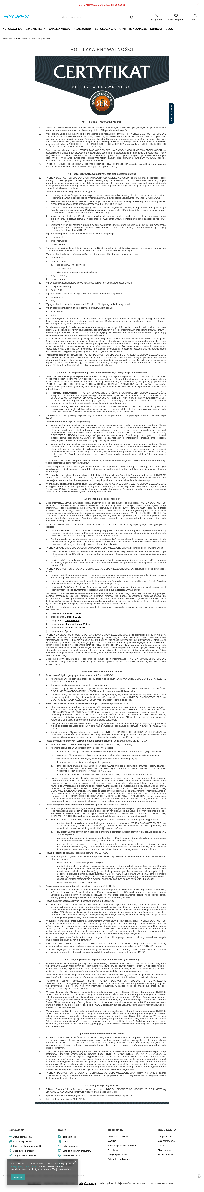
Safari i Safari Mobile (75, 627)
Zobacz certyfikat (171, 113)
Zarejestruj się (69, 1137)
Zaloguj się (156, 19)
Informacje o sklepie (118, 1136)
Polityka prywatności (118, 1154)
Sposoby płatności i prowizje (122, 1145)
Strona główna (21, 39)
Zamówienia (16, 1130)
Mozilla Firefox (72, 620)
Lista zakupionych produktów (77, 1151)
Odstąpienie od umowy (119, 1159)
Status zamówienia (22, 1137)
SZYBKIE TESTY (36, 28)
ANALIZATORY (83, 28)
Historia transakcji (71, 1155)
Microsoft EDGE (73, 617)
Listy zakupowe (176, 19)
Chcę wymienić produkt (24, 1155)
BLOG (169, 28)
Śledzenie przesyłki (22, 1141)
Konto (62, 1130)
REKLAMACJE (138, 28)
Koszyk (66, 1141)
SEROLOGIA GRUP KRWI (110, 28)
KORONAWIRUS (12, 28)
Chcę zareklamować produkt (27, 1146)
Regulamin (113, 1150)
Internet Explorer (73, 613)
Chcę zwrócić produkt (23, 1151)
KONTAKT (156, 28)
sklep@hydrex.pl (87, 1183)
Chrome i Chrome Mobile (77, 624)
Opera (68, 631)
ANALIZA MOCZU (59, 28)
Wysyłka (112, 1141)
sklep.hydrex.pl (75, 130)
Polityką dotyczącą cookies (24, 1166)
